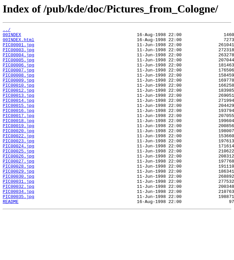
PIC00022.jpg (18, 158)
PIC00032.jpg (18, 218)
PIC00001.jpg (18, 49)
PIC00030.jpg (18, 206)
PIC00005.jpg (18, 67)
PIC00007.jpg (18, 79)
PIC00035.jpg (18, 231)
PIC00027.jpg (18, 188)
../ (6, 30)
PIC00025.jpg (18, 176)
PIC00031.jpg (18, 212)
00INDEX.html (18, 42)
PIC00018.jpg (18, 140)
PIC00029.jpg (18, 200)
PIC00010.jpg (18, 97)
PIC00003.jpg (18, 55)
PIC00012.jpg (18, 103)
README (11, 237)
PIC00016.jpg (18, 127)
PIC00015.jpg (18, 121)
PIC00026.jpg (18, 182)
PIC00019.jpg (18, 146)
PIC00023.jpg (18, 164)
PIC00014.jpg (18, 115)
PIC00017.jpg (18, 134)
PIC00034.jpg (18, 225)
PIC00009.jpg (18, 91)
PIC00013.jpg (18, 109)
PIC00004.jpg (18, 61)
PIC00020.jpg (18, 152)
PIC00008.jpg (18, 85)
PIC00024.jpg (18, 170)
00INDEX (12, 36)
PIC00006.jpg (18, 73)
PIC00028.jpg (18, 194)
